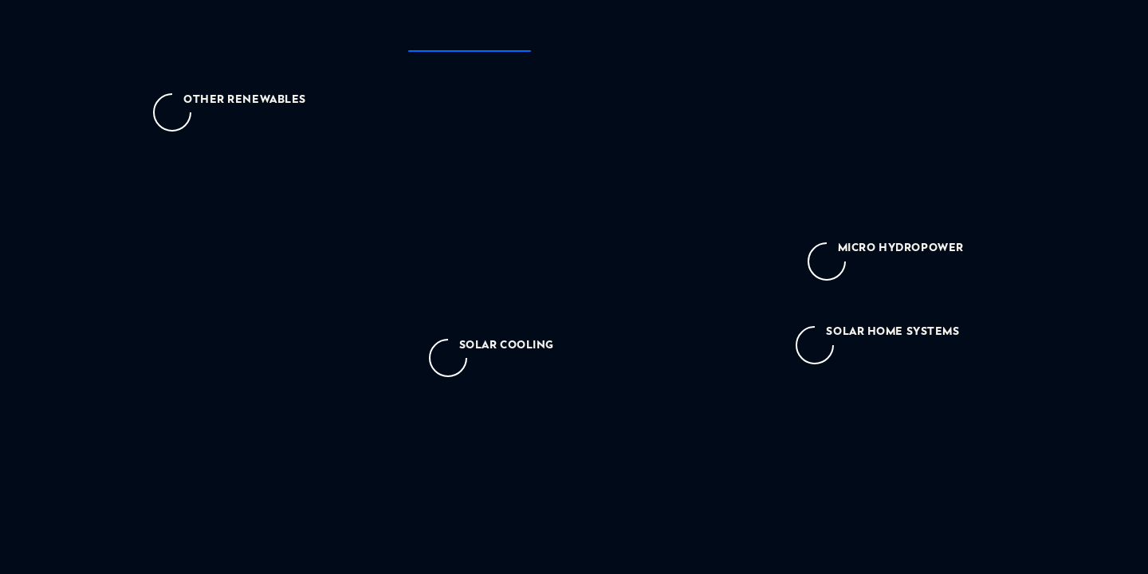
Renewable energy (469, 33)
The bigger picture (783, 33)
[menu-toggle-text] (1071, 36)
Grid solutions (626, 33)
